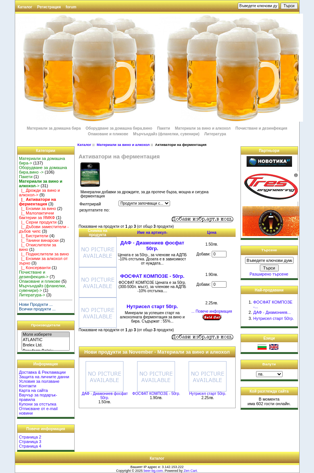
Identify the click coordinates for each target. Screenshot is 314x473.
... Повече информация (211, 311)
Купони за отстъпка (37, 404)
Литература (215, 134)
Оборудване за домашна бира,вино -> (43, 169)
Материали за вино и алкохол (123, 145)
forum (71, 7)
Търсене (269, 250)
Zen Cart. (191, 471)
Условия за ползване (39, 381)
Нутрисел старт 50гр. (152, 306)
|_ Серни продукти (38, 222)
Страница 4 (30, 446)
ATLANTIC (45, 340)
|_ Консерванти (35, 267)
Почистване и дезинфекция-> (33, 274)
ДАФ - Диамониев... (272, 312)
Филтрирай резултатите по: (95, 207)
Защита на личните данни (44, 376)
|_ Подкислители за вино (44, 254)
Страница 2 (30, 437)
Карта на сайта (33, 390)
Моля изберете (45, 334)
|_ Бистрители (33, 235)
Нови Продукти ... (36, 304)
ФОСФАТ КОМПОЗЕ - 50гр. (152, 276)
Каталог (25, 7)
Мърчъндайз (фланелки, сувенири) (166, 134)
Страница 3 (30, 441)
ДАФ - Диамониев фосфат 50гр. (152, 245)
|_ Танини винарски (39, 240)
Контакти (27, 386)
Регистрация (49, 7)
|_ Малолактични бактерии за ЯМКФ (37, 215)
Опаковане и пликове (108, 134)
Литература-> (32, 295)
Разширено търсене (269, 274)
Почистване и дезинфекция (261, 128)
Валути (269, 364)
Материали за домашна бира (54, 128)
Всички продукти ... (37, 309)
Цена (212, 232)
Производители (45, 325)
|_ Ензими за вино (37, 208)
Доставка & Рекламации (42, 372)
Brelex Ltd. (45, 345)
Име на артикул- (152, 232)
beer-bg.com (153, 471)
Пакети (163, 128)
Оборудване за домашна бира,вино (119, 128)
